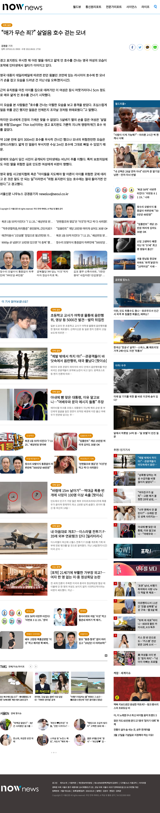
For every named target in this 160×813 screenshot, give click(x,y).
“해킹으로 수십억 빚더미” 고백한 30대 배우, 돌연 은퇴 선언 (97, 726)
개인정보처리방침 (85, 782)
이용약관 (72, 782)
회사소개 (63, 782)
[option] (51, 687)
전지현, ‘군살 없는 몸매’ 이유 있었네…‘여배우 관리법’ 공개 (84, 698)
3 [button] (56, 752)
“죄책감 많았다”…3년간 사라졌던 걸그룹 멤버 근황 (23, 726)
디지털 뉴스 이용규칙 (128, 782)
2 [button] (53, 752)
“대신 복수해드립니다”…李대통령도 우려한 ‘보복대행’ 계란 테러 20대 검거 (50, 698)
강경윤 (4, 45)
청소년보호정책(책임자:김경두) (106, 782)
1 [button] (51, 752)
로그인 (54, 782)
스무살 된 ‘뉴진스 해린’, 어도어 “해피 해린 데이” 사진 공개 (60, 741)
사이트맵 (142, 782)
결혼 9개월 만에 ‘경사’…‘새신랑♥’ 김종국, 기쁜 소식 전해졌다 (97, 741)
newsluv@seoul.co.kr (53, 194)
